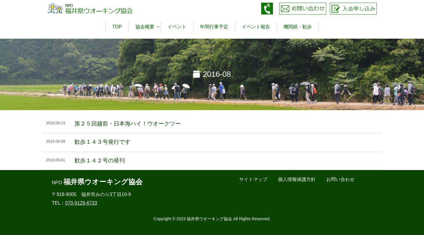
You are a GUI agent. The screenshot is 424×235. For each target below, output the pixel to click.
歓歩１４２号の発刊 (99, 160)
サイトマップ (253, 179)
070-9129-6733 (81, 202)
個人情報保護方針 (297, 179)
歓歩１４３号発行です (102, 142)
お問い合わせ (340, 179)
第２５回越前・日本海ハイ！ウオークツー (127, 123)
